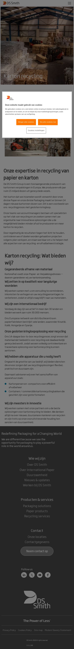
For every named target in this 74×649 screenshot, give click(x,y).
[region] (37, 114)
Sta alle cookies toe (48, 122)
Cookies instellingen (36, 130)
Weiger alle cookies (26, 122)
